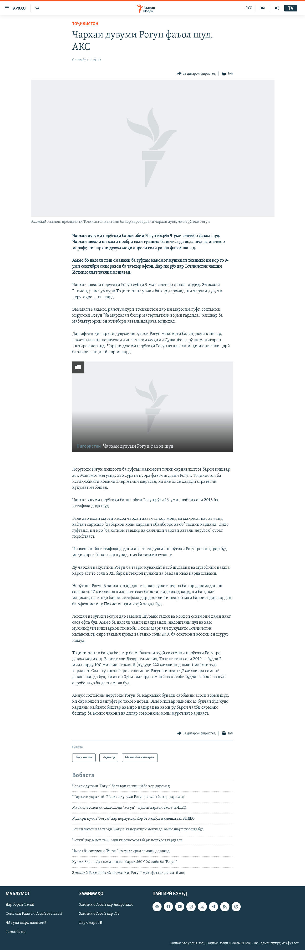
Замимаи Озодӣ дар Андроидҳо (106, 905)
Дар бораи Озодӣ (20, 905)
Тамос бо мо (15, 932)
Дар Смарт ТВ (90, 923)
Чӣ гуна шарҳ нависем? (26, 923)
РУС (248, 8)
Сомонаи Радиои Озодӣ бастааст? (34, 914)
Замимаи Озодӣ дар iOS (99, 914)
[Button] (196, 73)
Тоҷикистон (85, 24)
